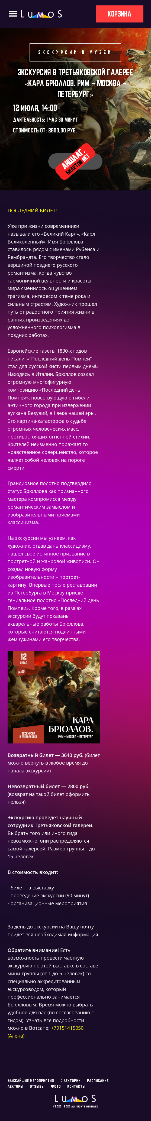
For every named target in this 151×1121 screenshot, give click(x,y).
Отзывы (37, 1086)
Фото (56, 1086)
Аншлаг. (75, 161)
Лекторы (15, 1086)
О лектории (70, 1080)
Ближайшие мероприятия (31, 1080)
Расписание (97, 1080)
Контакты (76, 1086)
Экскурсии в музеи (75, 52)
